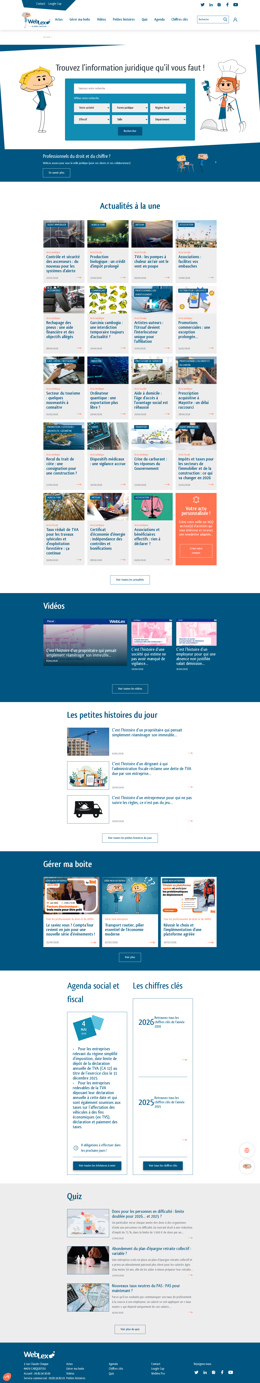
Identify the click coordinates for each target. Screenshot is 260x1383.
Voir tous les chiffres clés (163, 1165)
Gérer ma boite (75, 1368)
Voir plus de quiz (130, 1329)
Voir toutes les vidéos (130, 688)
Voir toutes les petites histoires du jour (130, 838)
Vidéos (101, 19)
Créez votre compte (196, 550)
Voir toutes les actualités (130, 579)
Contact (40, 3)
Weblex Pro (158, 1373)
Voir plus (130, 957)
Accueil (46, 37)
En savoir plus (56, 172)
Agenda (159, 19)
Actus (59, 19)
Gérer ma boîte (80, 19)
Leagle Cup (54, 3)
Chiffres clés (179, 19)
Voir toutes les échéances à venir (97, 1165)
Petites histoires (124, 19)
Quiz (144, 19)
